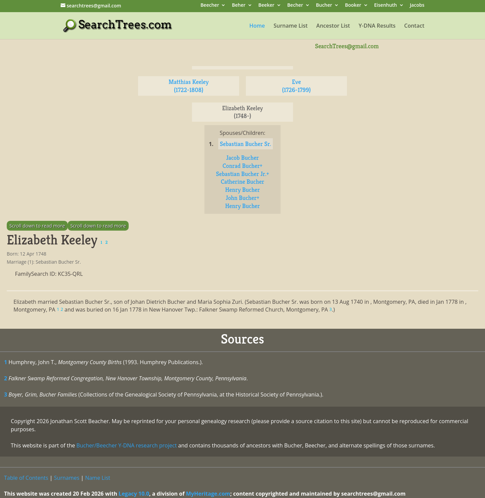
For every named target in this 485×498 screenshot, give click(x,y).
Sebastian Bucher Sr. (245, 144)
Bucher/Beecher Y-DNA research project (126, 445)
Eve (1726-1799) (296, 86)
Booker (353, 5)
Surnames (66, 477)
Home (257, 26)
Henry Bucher (242, 190)
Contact (414, 26)
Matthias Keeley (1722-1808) (189, 86)
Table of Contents (26, 477)
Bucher (324, 5)
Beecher (209, 5)
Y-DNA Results (377, 26)
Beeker (266, 5)
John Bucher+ (242, 198)
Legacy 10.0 (134, 493)
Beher (239, 5)
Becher (295, 5)
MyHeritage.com (208, 493)
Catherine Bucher (242, 181)
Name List (97, 477)
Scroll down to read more (37, 226)
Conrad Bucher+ (242, 166)
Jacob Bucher (242, 158)
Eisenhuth (385, 5)
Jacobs (417, 5)
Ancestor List (333, 26)
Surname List (290, 26)
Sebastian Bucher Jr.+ (242, 174)
